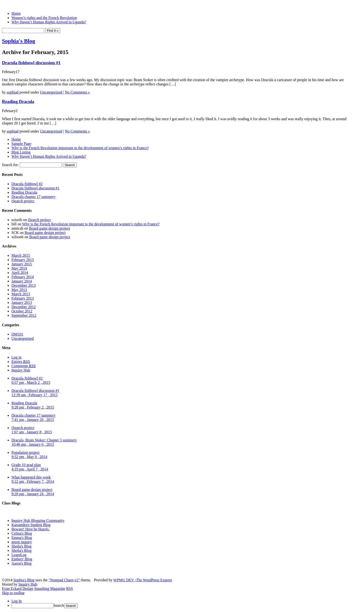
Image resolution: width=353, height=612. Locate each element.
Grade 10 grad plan (29, 467)
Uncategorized (51, 92)
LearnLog (18, 555)
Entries (20, 362)
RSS (69, 589)
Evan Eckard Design (17, 589)
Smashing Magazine (49, 589)
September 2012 (23, 315)
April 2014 (19, 273)
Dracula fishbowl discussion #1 (31, 62)
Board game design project (49, 228)
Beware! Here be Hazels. (30, 529)
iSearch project (22, 201)
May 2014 (19, 268)
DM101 (17, 334)
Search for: (10, 165)
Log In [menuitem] (16, 601)
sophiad (13, 92)
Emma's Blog (21, 538)
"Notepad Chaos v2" (64, 580)
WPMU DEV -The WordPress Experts (142, 580)
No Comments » (77, 92)
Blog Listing (20, 152)
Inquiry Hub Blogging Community (38, 520)
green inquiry (21, 542)
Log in (16, 357)
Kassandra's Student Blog (30, 525)
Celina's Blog (21, 533)
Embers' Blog (21, 559)
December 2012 (23, 307)
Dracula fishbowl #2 (27, 184)
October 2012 (21, 311)
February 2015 (22, 260)
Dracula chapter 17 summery (33, 197)
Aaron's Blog (21, 563)
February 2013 (22, 298)
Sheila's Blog (21, 546)
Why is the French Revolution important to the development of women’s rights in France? (80, 148)
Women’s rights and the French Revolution (44, 18)
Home (16, 13)
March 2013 (20, 294)
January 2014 (21, 281)
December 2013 (23, 285)
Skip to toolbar (13, 593)
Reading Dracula (18, 101)
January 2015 (21, 264)
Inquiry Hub (20, 370)
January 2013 (21, 303)
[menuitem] (181, 605)
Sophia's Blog (18, 41)
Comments (23, 366)
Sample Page (21, 144)
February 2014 (22, 277)
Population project (29, 454)
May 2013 (19, 290)
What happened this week (32, 479)
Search (59, 605)
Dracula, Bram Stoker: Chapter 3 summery (44, 442)
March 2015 (20, 255)
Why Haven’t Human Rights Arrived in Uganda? (48, 22)
